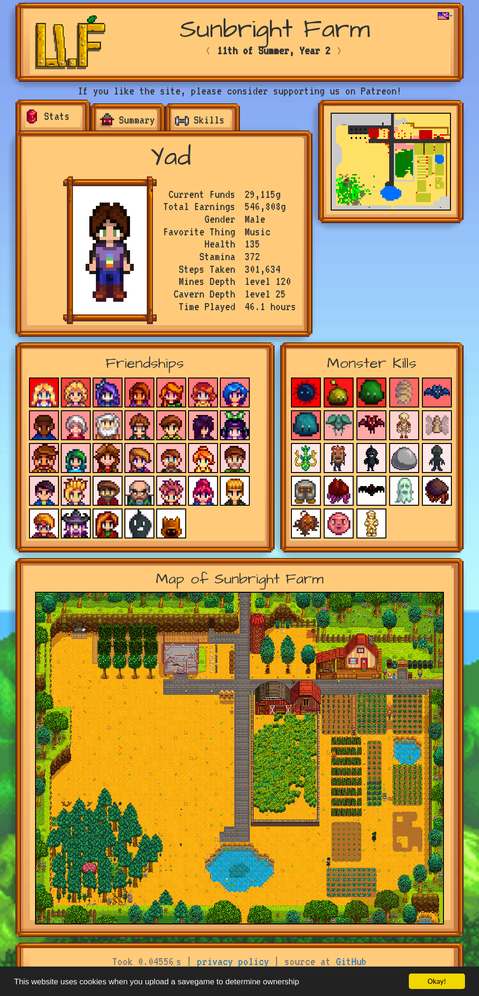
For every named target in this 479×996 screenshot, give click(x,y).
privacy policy (233, 961)
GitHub (351, 961)
